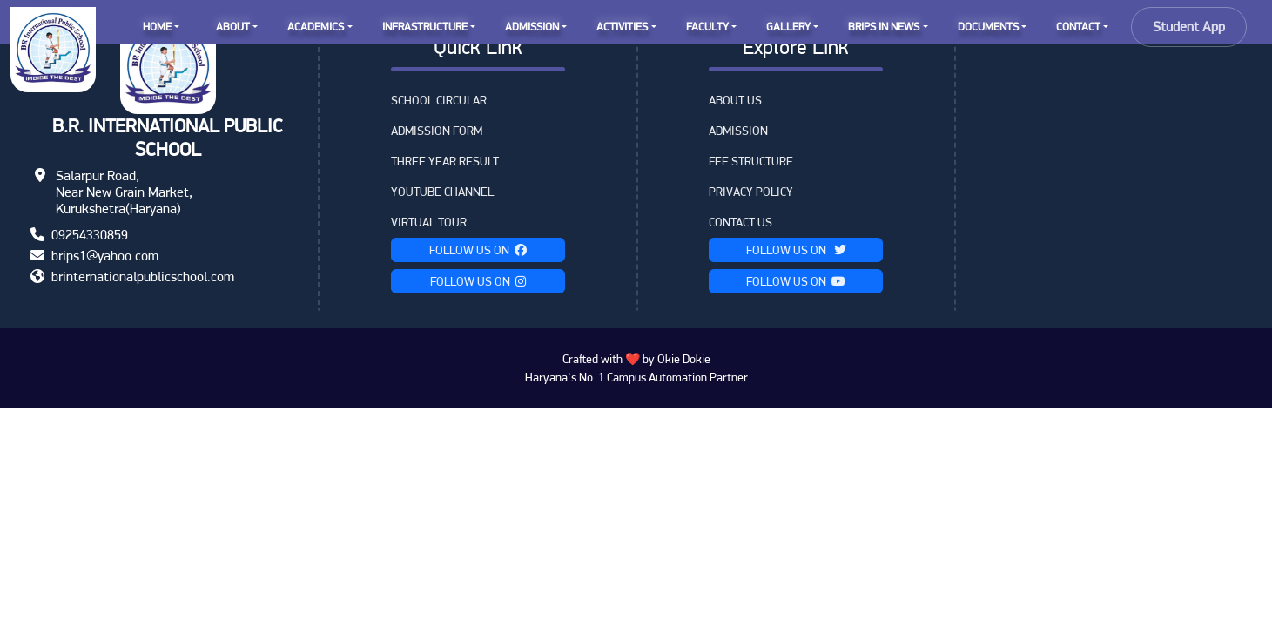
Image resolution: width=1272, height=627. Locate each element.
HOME (157, 26)
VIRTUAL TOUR (429, 222)
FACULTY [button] (707, 26)
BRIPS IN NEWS (883, 26)
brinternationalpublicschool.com (142, 276)
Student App (1189, 26)
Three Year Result (445, 161)
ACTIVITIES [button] (622, 26)
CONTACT (1078, 26)
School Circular (439, 100)
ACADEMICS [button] (315, 26)
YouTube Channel (442, 192)
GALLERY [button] (788, 26)
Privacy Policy (751, 192)
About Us (735, 100)
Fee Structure (751, 161)
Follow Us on (478, 250)
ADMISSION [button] (532, 26)
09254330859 (89, 234)
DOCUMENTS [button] (988, 26)
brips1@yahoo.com (104, 255)
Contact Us (740, 222)
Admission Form (436, 131)
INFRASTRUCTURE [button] (425, 26)
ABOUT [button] (233, 26)
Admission (738, 131)
